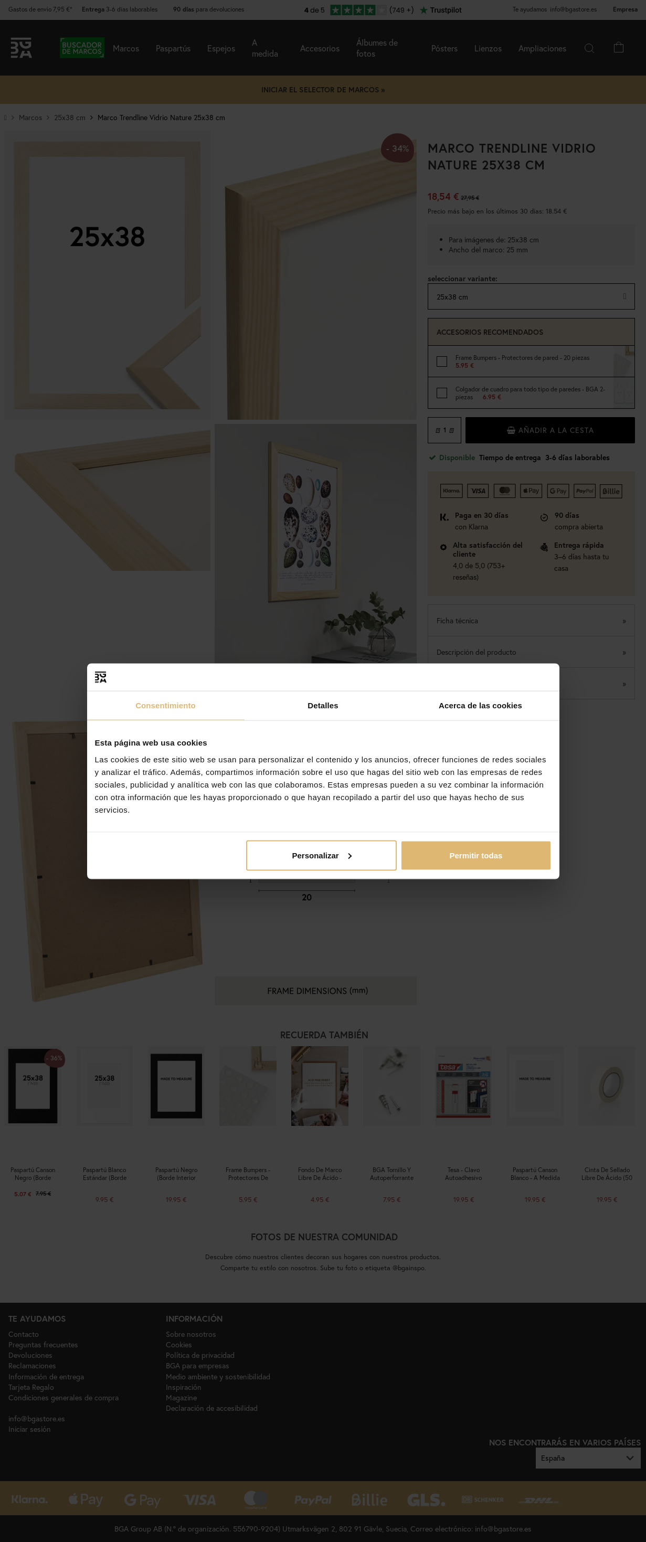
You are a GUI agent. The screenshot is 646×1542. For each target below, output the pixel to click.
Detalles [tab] (323, 705)
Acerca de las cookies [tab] (480, 705)
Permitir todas (476, 854)
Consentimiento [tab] (165, 705)
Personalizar (322, 854)
